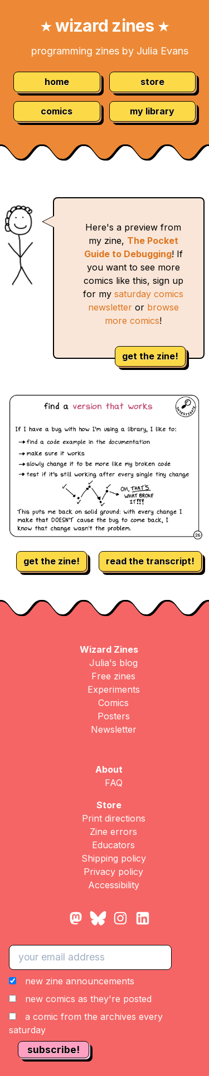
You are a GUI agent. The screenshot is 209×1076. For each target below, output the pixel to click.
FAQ (114, 782)
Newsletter (114, 729)
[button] (104, 1005)
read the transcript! (150, 561)
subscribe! (53, 1049)
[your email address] (90, 957)
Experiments (114, 689)
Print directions (113, 818)
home (57, 81)
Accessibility (113, 884)
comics (56, 111)
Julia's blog (113, 662)
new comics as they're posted (88, 998)
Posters (114, 716)
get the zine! (150, 356)
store (152, 81)
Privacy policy (113, 871)
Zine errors (113, 831)
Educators (113, 844)
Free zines (113, 676)
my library (152, 111)
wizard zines (104, 26)
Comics (113, 702)
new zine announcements (79, 981)
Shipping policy (113, 858)
